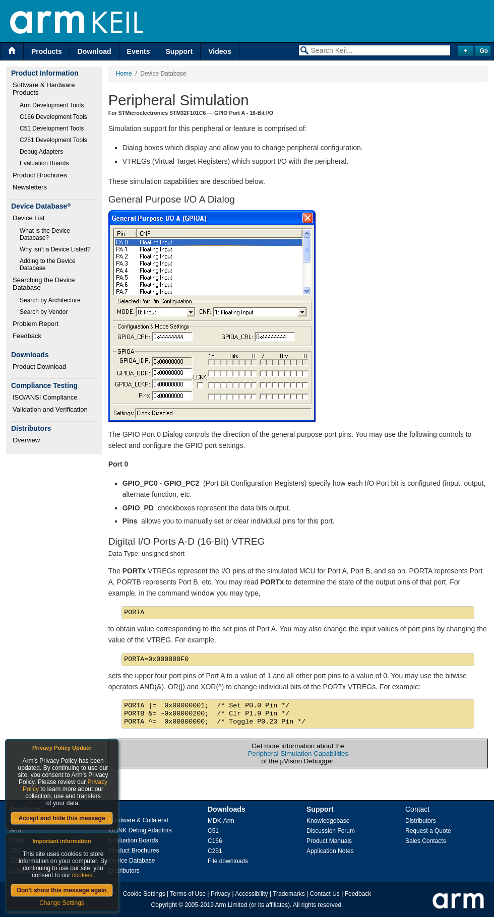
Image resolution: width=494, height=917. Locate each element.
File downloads (228, 861)
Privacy (220, 893)
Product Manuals (329, 840)
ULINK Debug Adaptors (140, 830)
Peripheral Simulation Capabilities (298, 753)
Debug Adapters (41, 151)
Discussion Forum (330, 830)
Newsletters (30, 187)
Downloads (226, 809)
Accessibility (251, 893)
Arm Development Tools (52, 105)
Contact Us (325, 893)
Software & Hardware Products (45, 88)
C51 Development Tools (52, 128)
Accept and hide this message (61, 818)
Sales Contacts (425, 840)
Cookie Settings (144, 893)
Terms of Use (188, 893)
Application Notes (329, 851)
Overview (26, 440)
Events (138, 51)
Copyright (164, 904)
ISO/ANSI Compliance (45, 397)
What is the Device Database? (46, 234)
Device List (29, 218)
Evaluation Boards (44, 163)
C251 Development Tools (53, 140)
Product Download (39, 366)
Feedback (27, 336)
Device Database (132, 860)
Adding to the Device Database (48, 264)
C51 (213, 830)
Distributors (124, 870)
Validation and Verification (50, 409)
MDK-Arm (221, 820)
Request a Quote (428, 830)
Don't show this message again (61, 890)
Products (46, 51)
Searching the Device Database (45, 283)
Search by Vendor (44, 311)
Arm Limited (231, 904)
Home (124, 73)
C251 (215, 851)
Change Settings (61, 902)
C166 (215, 840)
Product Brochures (40, 175)
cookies (82, 875)
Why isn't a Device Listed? (55, 249)
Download (94, 51)
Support (179, 51)
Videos (219, 51)
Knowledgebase (327, 820)
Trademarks (289, 893)
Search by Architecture (50, 300)
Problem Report (35, 324)
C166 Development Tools (53, 116)
